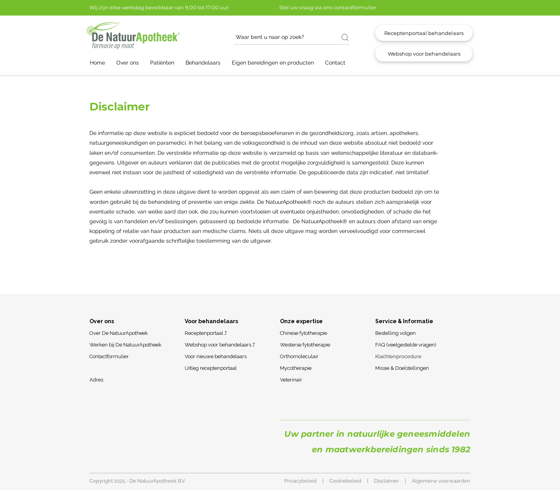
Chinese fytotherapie (303, 333)
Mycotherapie (296, 368)
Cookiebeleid (345, 481)
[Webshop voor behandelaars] (423, 53)
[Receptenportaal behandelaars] (423, 33)
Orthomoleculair (299, 356)
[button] (131, 63)
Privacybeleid (300, 481)
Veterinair (291, 380)
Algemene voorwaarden (441, 481)
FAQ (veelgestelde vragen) (405, 345)
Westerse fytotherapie (305, 345)
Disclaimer (386, 481)
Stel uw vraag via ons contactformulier (327, 7)
